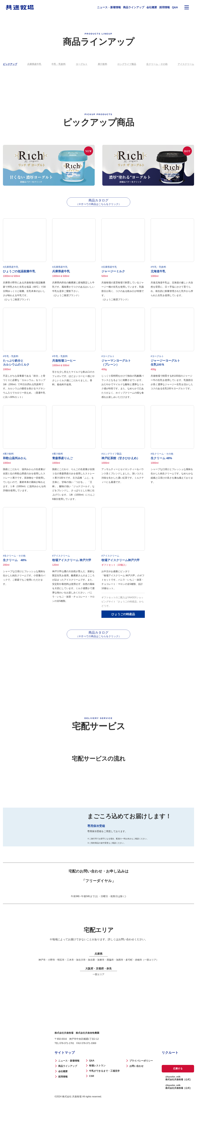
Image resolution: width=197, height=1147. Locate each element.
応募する (177, 1103)
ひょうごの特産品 (123, 621)
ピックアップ (10, 64)
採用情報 (164, 7)
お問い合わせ (136, 1101)
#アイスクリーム (61, 563)
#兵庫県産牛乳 (10, 270)
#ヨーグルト (108, 360)
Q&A (175, 7)
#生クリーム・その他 (162, 459)
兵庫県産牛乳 (34, 64)
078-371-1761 (66, 1078)
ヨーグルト (81, 64)
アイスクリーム (186, 64)
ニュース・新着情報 (109, 7)
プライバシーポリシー (140, 1095)
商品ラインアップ (133, 7)
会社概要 (151, 7)
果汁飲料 (102, 64)
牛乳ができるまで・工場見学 (104, 1105)
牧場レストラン (97, 1100)
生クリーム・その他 (156, 64)
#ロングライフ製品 (111, 459)
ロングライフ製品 (126, 64)
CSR (91, 1111)
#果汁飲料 (8, 459)
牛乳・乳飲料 (58, 64)
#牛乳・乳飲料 (158, 270)
